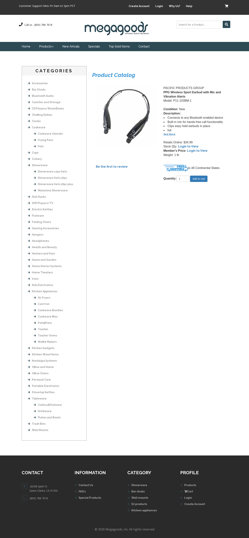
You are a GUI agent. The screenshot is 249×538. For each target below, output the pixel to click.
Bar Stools (36, 89)
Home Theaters (40, 272)
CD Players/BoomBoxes (46, 108)
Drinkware (43, 411)
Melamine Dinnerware (51, 190)
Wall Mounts (38, 430)
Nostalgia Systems (42, 360)
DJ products (139, 504)
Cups (33, 152)
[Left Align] (226, 24)
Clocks (34, 121)
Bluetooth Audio (41, 95)
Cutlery (35, 158)
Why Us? (174, 6)
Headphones (38, 240)
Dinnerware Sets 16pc (50, 177)
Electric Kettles (40, 209)
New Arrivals (71, 46)
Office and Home (41, 367)
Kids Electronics (40, 285)
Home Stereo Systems (45, 266)
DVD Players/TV (40, 203)
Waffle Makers (45, 341)
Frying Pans (43, 140)
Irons (33, 278)
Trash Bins (36, 423)
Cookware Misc (46, 316)
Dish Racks (37, 196)
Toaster (41, 329)
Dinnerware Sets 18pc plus (53, 184)
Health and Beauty (42, 247)
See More (169, 134)
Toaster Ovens (45, 335)
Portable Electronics (43, 385)
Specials (94, 46)
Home (26, 46)
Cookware (36, 127)
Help (189, 6)
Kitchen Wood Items (43, 354)
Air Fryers (42, 297)
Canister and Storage (44, 102)
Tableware (37, 398)
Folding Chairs (39, 222)
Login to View (188, 146)
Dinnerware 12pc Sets (50, 171)
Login (159, 6)
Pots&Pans (43, 322)
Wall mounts (139, 497)
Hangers (35, 234)
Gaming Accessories (43, 228)
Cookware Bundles (48, 310)
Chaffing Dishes (40, 114)
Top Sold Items (119, 46)
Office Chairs (38, 373)
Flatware (36, 215)
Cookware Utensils (48, 133)
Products (46, 46)
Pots (39, 146)
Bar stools (138, 491)
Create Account (139, 6)
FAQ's (82, 491)
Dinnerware (38, 165)
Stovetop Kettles (41, 392)
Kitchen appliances (144, 510)
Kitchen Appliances (42, 291)
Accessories (38, 83)
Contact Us (86, 485)
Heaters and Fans (41, 253)
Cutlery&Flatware (48, 404)
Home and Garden (42, 259)
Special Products (90, 497)
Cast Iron (42, 303)
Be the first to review (112, 166)
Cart (188, 491)
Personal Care (39, 379)
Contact (144, 46)
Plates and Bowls (47, 417)
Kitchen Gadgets (41, 348)
